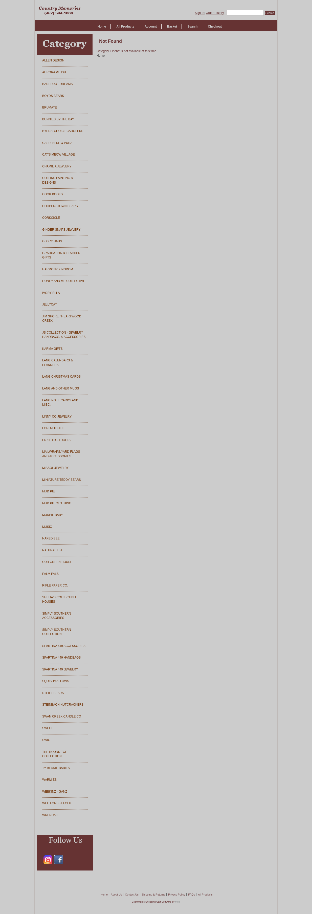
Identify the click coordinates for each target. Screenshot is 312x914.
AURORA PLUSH (54, 72)
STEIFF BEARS (53, 693)
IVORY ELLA (51, 293)
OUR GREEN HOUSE (57, 562)
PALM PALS (50, 574)
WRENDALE (50, 815)
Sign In (199, 13)
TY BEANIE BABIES (56, 768)
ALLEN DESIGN (53, 60)
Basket (172, 26)
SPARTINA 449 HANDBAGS (61, 657)
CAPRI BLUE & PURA (57, 143)
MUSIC (47, 527)
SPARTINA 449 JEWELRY (60, 669)
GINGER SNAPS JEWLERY (61, 229)
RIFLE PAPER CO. (55, 585)
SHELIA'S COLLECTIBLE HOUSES (59, 600)
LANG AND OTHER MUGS (60, 388)
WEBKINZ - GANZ (54, 791)
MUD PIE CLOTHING (56, 503)
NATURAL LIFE (52, 550)
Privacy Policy (176, 894)
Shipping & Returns (153, 894)
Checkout (215, 26)
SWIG (46, 740)
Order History (215, 13)
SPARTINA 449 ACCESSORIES (63, 646)
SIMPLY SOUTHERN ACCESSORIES (56, 616)
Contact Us (131, 894)
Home (102, 26)
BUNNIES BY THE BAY (58, 119)
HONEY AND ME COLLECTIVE (63, 281)
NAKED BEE (51, 538)
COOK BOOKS (52, 194)
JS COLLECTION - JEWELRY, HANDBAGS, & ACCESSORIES (63, 335)
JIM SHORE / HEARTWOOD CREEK (61, 319)
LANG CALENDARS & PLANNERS (57, 363)
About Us (116, 894)
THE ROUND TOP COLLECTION (54, 754)
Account (151, 26)
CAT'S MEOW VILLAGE (58, 154)
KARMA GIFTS (52, 349)
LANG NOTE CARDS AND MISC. (60, 403)
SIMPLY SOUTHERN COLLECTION (56, 632)
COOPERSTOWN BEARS (60, 206)
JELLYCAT (49, 304)
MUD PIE (48, 491)
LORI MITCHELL (53, 428)
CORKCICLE (51, 218)
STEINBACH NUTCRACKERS (62, 704)
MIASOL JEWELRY (55, 468)
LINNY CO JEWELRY (57, 416)
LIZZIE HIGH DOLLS (56, 440)
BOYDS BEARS (53, 96)
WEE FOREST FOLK (56, 803)
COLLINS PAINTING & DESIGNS (57, 180)
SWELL (47, 728)
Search (192, 26)
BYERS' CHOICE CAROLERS (62, 131)
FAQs (191, 894)
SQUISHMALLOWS (55, 681)
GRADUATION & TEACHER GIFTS (61, 255)
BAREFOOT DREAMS (57, 84)
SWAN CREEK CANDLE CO (61, 716)
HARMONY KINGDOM (57, 269)
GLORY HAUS (52, 241)
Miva (177, 901)
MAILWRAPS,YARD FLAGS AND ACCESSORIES (61, 454)
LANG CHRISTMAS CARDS (61, 376)
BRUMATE (49, 107)
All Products (125, 26)
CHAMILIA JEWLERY (57, 166)
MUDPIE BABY (52, 515)
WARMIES (49, 779)
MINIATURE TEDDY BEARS (61, 480)
